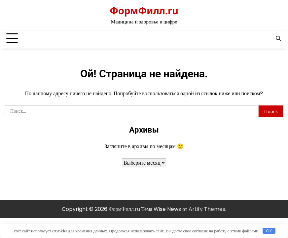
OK (269, 231)
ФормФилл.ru (144, 10)
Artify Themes (207, 209)
